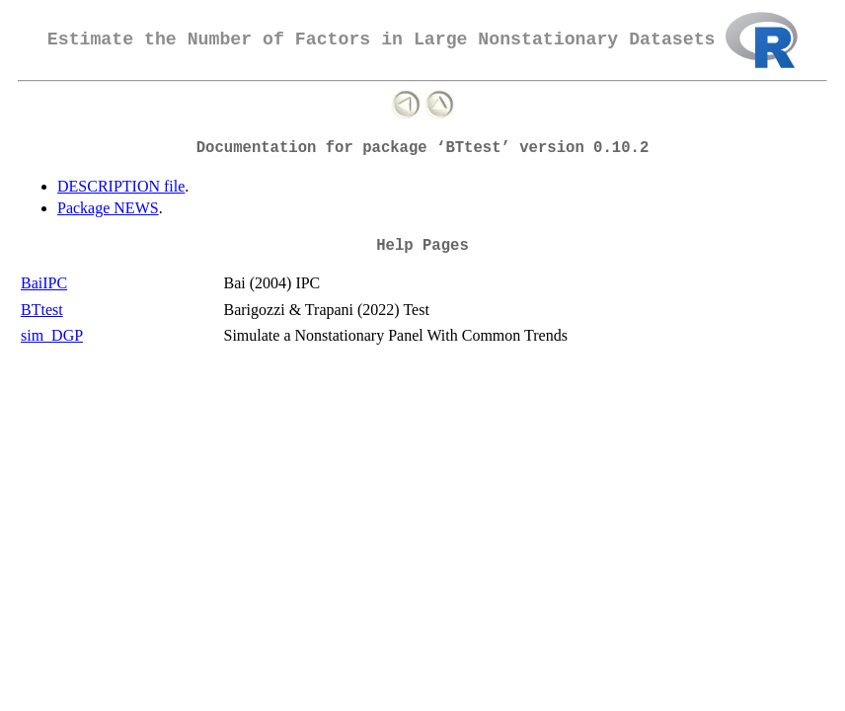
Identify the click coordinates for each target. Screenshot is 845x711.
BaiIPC (44, 283)
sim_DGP (52, 335)
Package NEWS (108, 207)
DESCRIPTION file (121, 186)
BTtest (42, 309)
